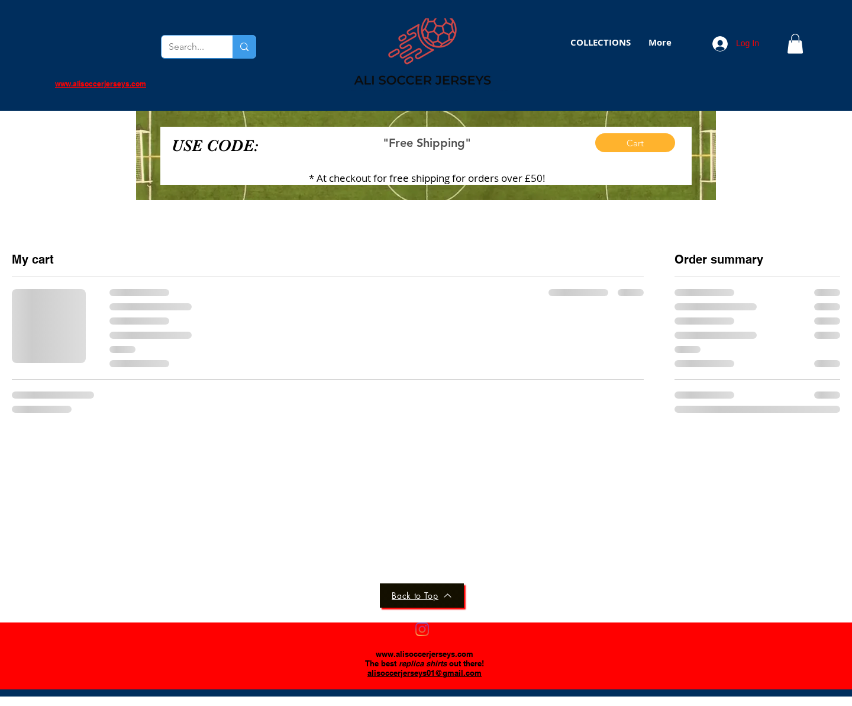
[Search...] (188, 47)
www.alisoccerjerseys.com (424, 654)
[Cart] (635, 142)
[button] (600, 42)
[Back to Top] (422, 595)
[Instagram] (422, 629)
